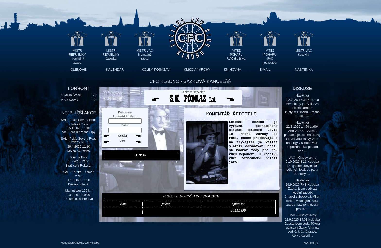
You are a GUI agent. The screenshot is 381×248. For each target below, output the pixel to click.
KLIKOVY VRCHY (197, 69)
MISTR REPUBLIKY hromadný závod (77, 54)
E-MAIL (265, 69)
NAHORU (311, 243)
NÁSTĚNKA (304, 69)
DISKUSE (302, 88)
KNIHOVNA (232, 69)
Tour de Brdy (78, 157)
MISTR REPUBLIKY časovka (111, 54)
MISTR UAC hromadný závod (145, 54)
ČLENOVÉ (78, 69)
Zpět (122, 140)
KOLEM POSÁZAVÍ (156, 69)
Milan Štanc (72, 95)
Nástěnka (302, 95)
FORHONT (78, 88)
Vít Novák (71, 100)
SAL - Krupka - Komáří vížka (78, 174)
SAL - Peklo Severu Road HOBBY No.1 (79, 121)
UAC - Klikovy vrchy (302, 157)
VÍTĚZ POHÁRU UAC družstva (236, 54)
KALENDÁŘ (115, 69)
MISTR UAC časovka (303, 52)
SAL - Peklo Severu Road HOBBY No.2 (79, 140)
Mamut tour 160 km (78, 190)
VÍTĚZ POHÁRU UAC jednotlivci (270, 54)
